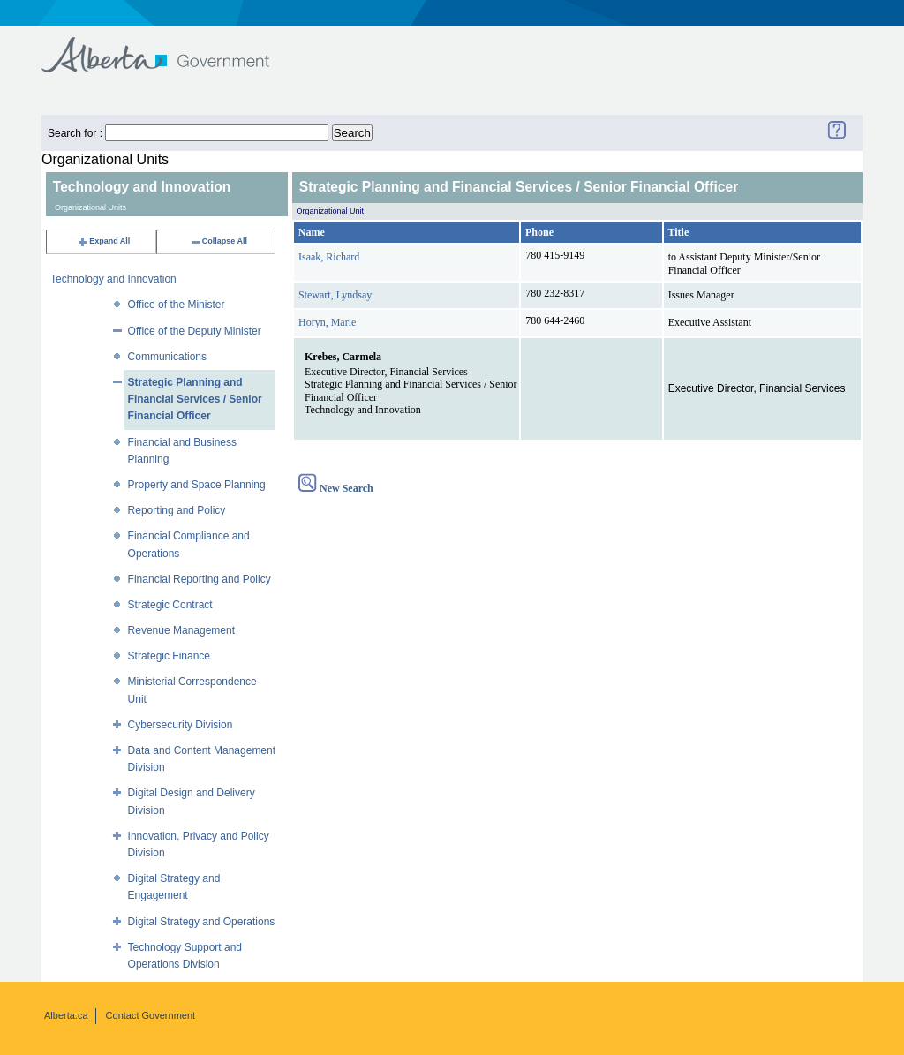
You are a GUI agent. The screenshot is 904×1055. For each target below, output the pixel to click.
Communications (167, 356)
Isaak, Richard (328, 257)
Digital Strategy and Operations (201, 922)
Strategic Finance (169, 656)
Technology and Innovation (113, 279)
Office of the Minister (176, 304)
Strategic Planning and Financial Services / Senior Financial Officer (195, 399)
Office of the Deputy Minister (194, 331)
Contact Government (151, 1015)
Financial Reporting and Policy (199, 579)
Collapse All (218, 241)
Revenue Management (181, 630)
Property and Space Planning (197, 485)
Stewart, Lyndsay (335, 295)
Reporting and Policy (177, 510)
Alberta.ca (66, 1015)
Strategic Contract (170, 605)
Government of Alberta (170, 46)
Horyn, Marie (327, 322)
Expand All (103, 241)
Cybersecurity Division (180, 725)
